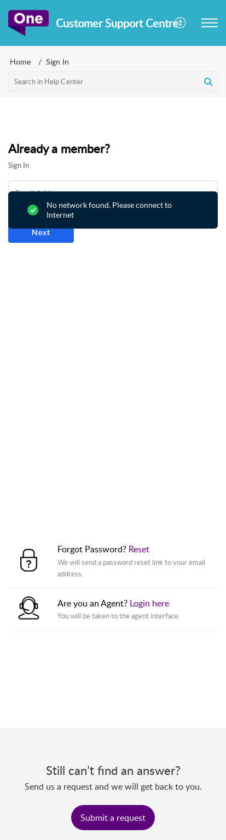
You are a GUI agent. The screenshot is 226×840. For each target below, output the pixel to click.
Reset (139, 549)
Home (20, 61)
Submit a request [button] (113, 818)
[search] (113, 81)
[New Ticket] (113, 818)
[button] (181, 23)
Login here (149, 603)
